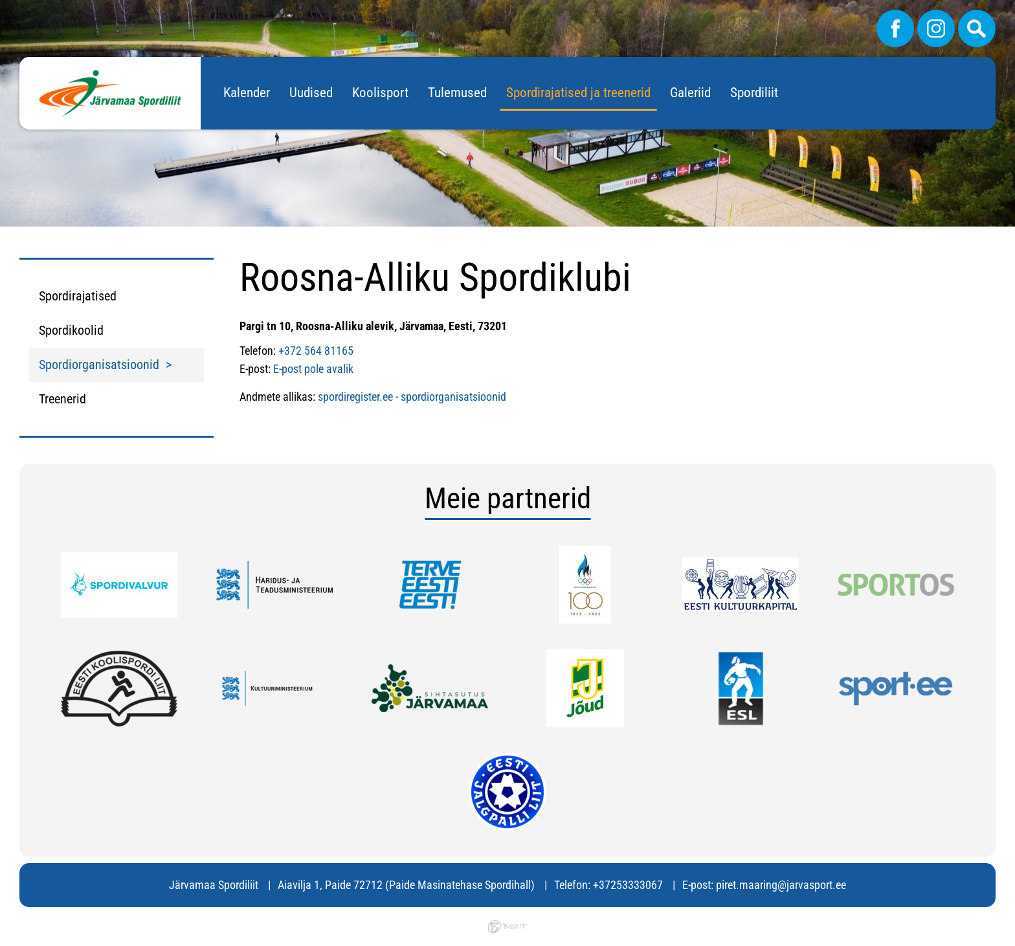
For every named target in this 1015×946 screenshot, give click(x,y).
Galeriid (690, 92)
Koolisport (380, 92)
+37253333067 (628, 885)
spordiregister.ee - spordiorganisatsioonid (412, 396)
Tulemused (457, 92)
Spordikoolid (71, 330)
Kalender (246, 92)
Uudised (311, 92)
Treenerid (62, 399)
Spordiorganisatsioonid (99, 364)
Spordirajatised (78, 296)
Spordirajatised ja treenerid (578, 92)
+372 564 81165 (315, 350)
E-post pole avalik (313, 369)
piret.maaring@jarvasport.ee (781, 885)
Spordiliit (754, 92)
